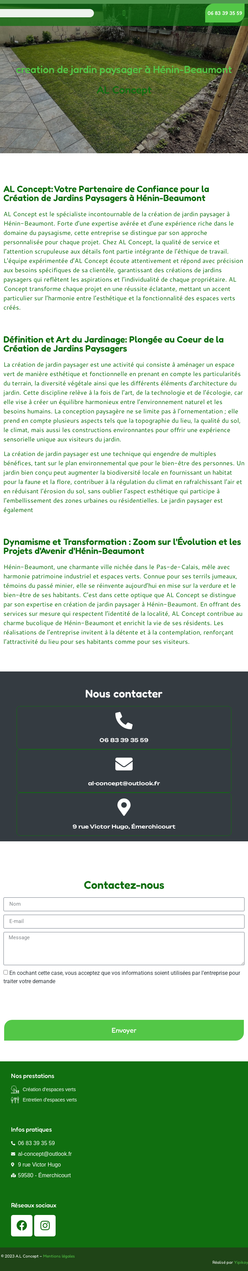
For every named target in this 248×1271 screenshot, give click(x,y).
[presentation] (55, 1002)
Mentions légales (59, 1256)
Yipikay (241, 1262)
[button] (124, 13)
